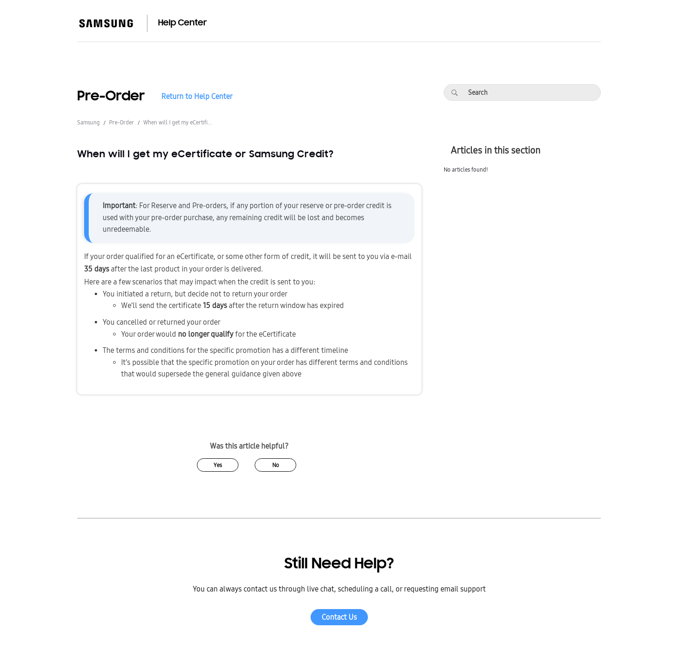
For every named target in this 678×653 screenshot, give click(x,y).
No (275, 465)
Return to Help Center (196, 96)
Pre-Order (121, 122)
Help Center (182, 23)
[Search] (454, 92)
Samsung (88, 122)
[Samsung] (106, 23)
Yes (218, 465)
